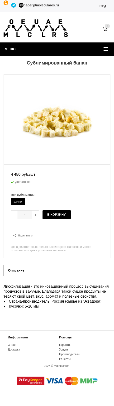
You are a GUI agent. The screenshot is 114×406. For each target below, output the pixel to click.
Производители (69, 354)
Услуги (63, 349)
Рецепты (65, 359)
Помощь (65, 337)
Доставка (14, 349)
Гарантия (65, 344)
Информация (18, 337)
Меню (10, 49)
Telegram (13, 5)
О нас (11, 344)
